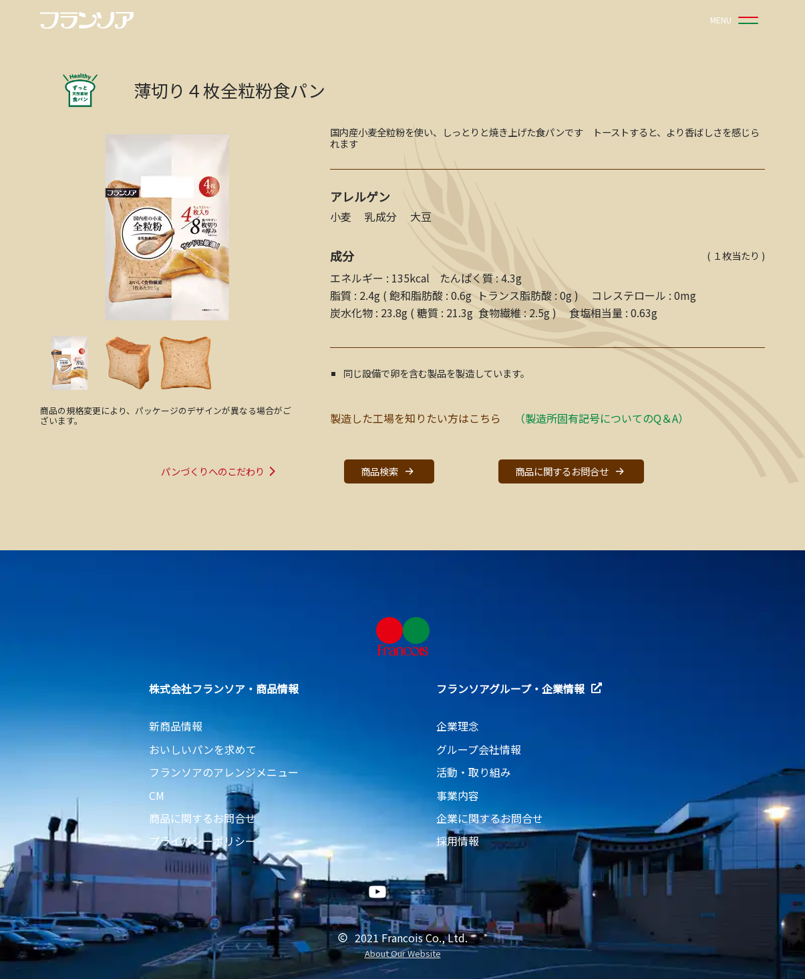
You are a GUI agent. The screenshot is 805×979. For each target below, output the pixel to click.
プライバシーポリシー (202, 841)
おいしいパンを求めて (203, 749)
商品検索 (389, 471)
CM (156, 795)
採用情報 (457, 841)
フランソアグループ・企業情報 (519, 688)
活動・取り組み (473, 772)
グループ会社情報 (478, 749)
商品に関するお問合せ (571, 471)
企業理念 (457, 726)
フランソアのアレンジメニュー (224, 772)
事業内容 (457, 795)
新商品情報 (175, 726)
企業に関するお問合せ (489, 818)
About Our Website (403, 954)
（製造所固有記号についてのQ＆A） (601, 418)
